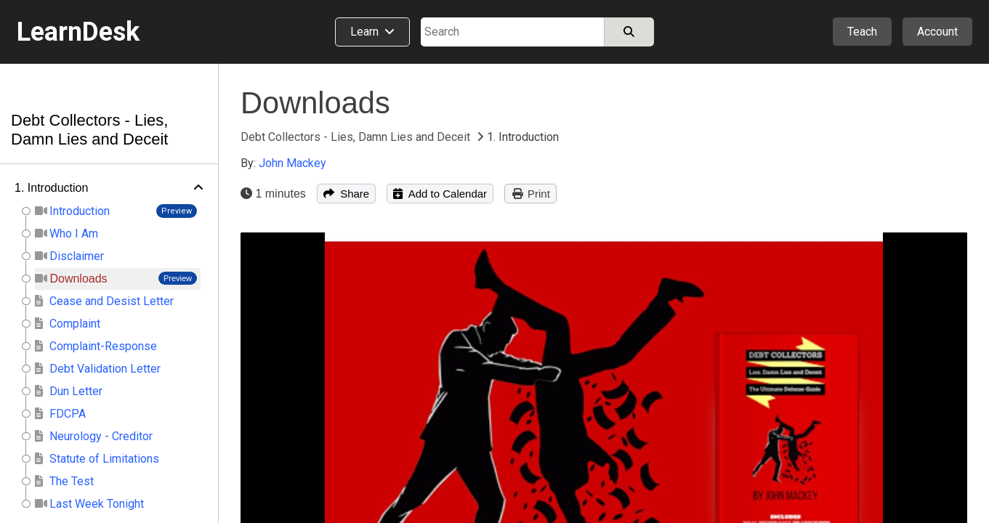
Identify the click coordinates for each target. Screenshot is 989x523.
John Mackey (292, 163)
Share (346, 193)
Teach (862, 31)
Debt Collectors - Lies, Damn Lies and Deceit (89, 129)
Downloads (315, 103)
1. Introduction (51, 188)
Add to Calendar (440, 193)
